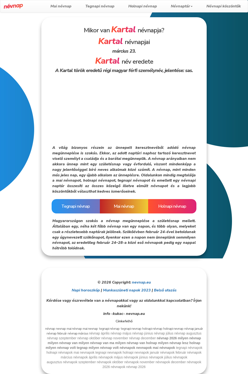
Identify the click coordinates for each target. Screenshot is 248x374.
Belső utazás (165, 290)
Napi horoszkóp (86, 290)
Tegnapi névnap (99, 6)
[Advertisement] (20, 89)
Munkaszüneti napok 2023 (127, 290)
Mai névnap (60, 6)
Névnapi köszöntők (223, 6)
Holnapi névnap (142, 6)
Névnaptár (182, 6)
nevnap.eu (141, 282)
